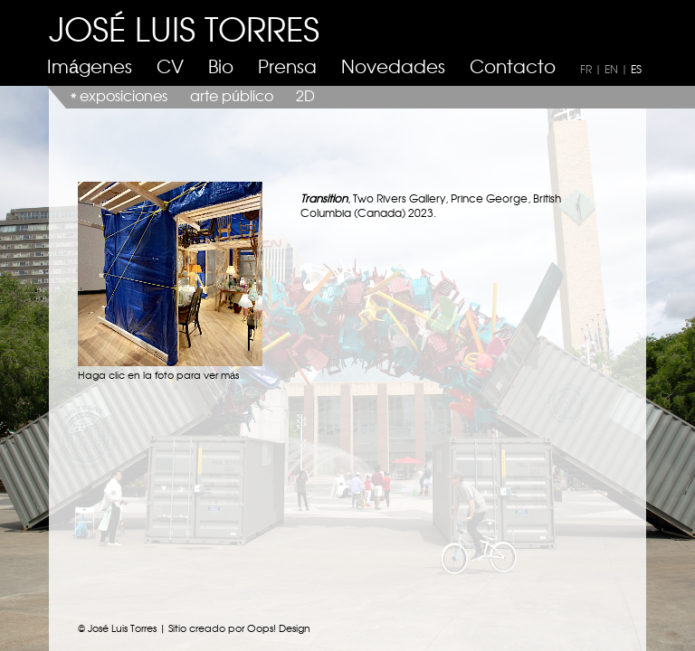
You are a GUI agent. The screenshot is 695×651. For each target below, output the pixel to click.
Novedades (393, 65)
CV (170, 65)
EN (611, 69)
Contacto (513, 65)
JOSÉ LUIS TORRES (184, 28)
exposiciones (123, 95)
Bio (220, 65)
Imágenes (89, 65)
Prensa (287, 65)
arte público (231, 95)
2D (305, 95)
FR (586, 69)
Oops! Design (278, 627)
